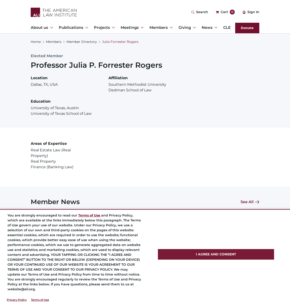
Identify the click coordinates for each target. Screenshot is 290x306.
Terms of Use (40, 300)
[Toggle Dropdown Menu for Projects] (112, 28)
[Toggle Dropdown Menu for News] (215, 28)
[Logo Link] (54, 12)
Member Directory (82, 42)
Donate (247, 28)
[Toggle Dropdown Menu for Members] (170, 28)
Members (53, 42)
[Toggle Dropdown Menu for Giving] (193, 28)
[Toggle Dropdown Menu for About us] (50, 28)
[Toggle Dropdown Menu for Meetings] (141, 28)
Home (36, 42)
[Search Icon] (199, 12)
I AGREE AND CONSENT (216, 254)
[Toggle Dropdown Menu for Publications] (85, 28)
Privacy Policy (17, 300)
